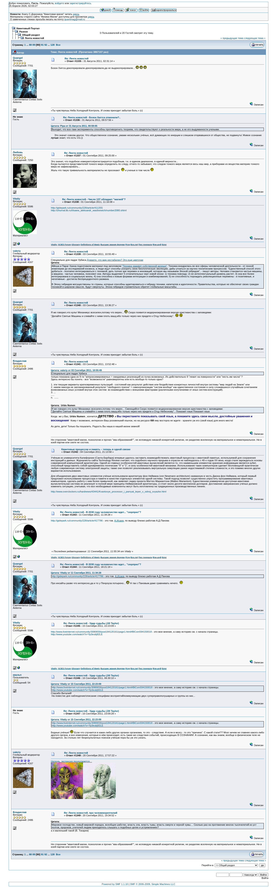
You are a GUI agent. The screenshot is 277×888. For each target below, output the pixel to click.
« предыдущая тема (232, 38)
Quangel (18, 58)
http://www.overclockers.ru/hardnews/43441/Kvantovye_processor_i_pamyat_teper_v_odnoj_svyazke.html (108, 491)
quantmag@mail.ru (74, 19)
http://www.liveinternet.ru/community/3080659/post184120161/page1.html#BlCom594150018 (101, 631)
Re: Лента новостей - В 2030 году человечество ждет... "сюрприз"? (100, 512)
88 (30, 45)
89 (33, 45)
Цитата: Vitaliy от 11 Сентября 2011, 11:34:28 (76, 572)
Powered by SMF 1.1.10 (115, 884)
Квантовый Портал (28, 28)
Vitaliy (16, 198)
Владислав (20, 361)
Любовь (18, 152)
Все (58, 45)
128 (52, 45)
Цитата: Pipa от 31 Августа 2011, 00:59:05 (74, 126)
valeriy (17, 251)
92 (45, 45)
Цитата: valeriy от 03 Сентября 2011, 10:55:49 (76, 370)
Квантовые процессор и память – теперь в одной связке (95, 449)
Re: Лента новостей (77, 58)
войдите (59, 3)
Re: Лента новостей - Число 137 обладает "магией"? (94, 199)
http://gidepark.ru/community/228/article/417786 (77, 520)
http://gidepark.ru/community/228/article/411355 (77, 207)
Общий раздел (31, 35)
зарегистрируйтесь (80, 3)
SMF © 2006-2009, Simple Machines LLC (152, 884)
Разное (23, 31)
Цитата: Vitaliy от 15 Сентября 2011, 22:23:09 (76, 684)
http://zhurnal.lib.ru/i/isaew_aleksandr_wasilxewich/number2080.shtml (88, 210)
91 (42, 45)
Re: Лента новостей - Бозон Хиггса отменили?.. (92, 117)
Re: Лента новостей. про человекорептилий (90, 813)
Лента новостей (34, 38)
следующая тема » (254, 38)
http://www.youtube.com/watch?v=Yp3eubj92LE (77, 634)
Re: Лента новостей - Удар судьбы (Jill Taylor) (91, 623)
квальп (17, 675)
